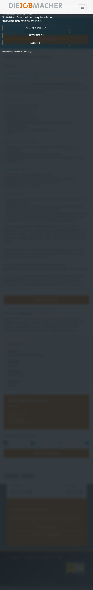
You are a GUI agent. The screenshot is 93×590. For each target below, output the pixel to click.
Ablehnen (36, 42)
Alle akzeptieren (36, 28)
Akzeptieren (36, 35)
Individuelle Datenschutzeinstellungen (18, 52)
